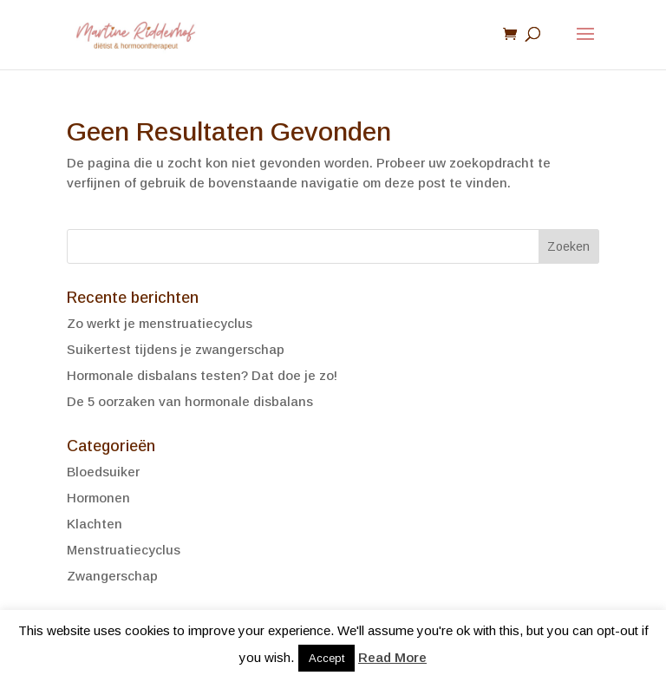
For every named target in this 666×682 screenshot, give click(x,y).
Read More (392, 657)
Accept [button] (326, 658)
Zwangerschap (112, 575)
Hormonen (98, 497)
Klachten (94, 523)
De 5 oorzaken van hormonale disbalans (190, 401)
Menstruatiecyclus (123, 549)
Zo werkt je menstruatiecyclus (159, 323)
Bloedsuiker (103, 471)
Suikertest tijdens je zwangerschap (175, 349)
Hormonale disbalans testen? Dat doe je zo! (202, 375)
